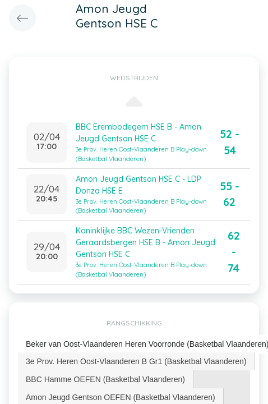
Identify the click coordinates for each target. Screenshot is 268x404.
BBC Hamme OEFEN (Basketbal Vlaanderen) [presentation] (105, 379)
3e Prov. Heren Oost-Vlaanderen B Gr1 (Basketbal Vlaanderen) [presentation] (136, 361)
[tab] (136, 361)
